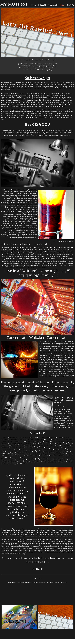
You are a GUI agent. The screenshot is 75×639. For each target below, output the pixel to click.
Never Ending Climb (26, 190)
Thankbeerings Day (44, 70)
